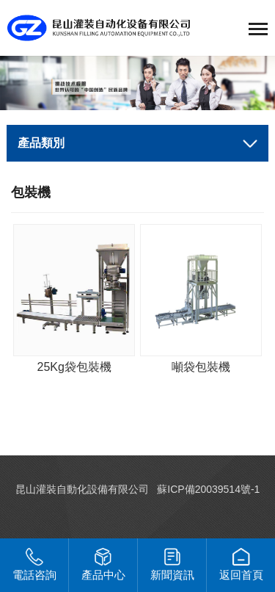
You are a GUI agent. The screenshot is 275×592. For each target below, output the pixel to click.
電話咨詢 (34, 564)
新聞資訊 (172, 564)
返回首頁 (241, 564)
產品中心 (103, 564)
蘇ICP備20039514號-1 (208, 489)
